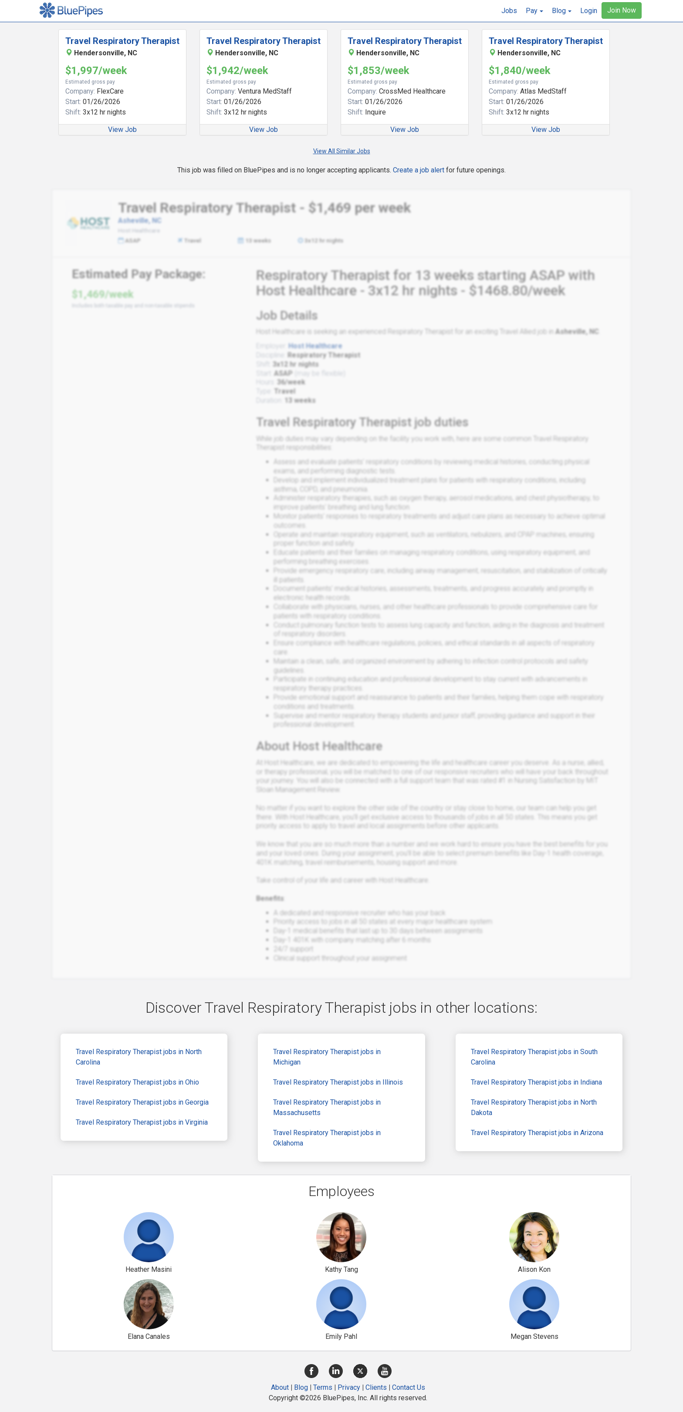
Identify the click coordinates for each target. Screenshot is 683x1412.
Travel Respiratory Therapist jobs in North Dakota (534, 1107)
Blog (301, 1387)
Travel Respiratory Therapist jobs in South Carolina (534, 1057)
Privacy (349, 1387)
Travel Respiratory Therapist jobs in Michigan (327, 1057)
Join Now (621, 10)
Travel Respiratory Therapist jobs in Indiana (536, 1082)
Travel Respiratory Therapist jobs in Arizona (537, 1133)
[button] (534, 11)
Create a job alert (418, 170)
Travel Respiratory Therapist (122, 41)
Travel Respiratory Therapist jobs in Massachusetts (327, 1107)
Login (588, 11)
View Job (122, 129)
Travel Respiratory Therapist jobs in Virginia (142, 1122)
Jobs (509, 11)
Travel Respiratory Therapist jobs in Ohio (137, 1082)
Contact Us (408, 1387)
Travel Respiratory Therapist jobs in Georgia (142, 1102)
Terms (322, 1387)
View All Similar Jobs (341, 151)
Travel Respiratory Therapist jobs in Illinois (338, 1082)
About (280, 1387)
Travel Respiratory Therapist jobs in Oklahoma (327, 1138)
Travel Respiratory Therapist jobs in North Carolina (139, 1057)
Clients (376, 1387)
